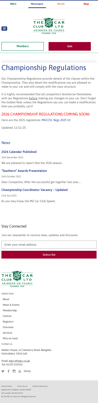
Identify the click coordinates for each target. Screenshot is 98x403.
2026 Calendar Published (18, 152)
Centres (7, 316)
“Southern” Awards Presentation (24, 171)
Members (23, 46)
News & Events (11, 304)
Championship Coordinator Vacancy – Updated (34, 190)
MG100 (61, 4)
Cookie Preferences (40, 386)
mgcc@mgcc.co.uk (19, 360)
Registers (8, 321)
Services (7, 332)
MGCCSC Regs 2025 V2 (56, 120)
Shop (86, 4)
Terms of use (22, 386)
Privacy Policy (6, 386)
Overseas (8, 327)
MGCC (13, 4)
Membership (10, 310)
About (6, 299)
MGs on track (10, 338)
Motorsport (37, 4)
